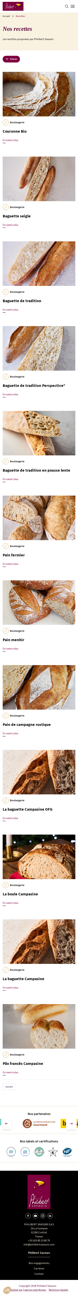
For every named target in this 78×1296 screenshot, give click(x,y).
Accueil (6, 16)
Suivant (9, 1086)
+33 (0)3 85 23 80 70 (39, 1240)
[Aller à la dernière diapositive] (6, 1123)
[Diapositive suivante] (71, 1123)
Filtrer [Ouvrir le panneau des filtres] (11, 59)
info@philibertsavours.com (39, 1244)
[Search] (67, 6)
